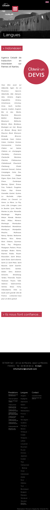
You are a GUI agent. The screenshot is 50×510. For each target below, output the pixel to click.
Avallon (11, 109)
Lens (3, 205)
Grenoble (4, 193)
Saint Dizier (5, 260)
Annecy (18, 100)
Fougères (17, 187)
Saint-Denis (5, 269)
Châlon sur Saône (11, 148)
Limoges (13, 205)
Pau (9, 244)
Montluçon (5, 229)
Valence (4, 284)
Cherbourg (5, 166)
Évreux (18, 184)
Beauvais (17, 115)
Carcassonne (6, 145)
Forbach (9, 187)
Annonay (17, 103)
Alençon (18, 94)
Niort (3, 241)
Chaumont (17, 163)
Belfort (3, 118)
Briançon (17, 133)
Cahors (18, 139)
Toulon (18, 278)
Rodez (11, 253)
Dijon (9, 178)
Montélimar (16, 226)
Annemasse (5, 103)
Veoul (12, 287)
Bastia (18, 112)
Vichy (19, 287)
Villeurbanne (6, 290)
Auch (10, 106)
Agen (12, 88)
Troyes (12, 281)
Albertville (5, 94)
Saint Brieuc (16, 257)
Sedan (3, 272)
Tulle (19, 281)
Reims (18, 250)
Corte (14, 172)
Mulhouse (17, 232)
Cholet (18, 166)
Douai (18, 178)
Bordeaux (17, 124)
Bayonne (4, 115)
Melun (3, 217)
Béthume (17, 121)
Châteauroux (16, 160)
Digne (3, 178)
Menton (18, 217)
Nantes (10, 235)
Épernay (4, 184)
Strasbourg (17, 275)
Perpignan (5, 247)
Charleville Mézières (11, 157)
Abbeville (4, 88)
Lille (7, 205)
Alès (3, 97)
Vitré (15, 290)
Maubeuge (5, 214)
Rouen (18, 253)
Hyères (18, 193)
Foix (2, 187)
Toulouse (4, 281)
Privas (18, 247)
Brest (11, 133)
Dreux (3, 181)
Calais (3, 142)
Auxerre (4, 109)
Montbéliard (5, 226)
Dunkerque (17, 181)
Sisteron (18, 272)
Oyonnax (17, 241)
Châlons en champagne (11, 151)
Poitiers (12, 247)
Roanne (4, 253)
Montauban (16, 223)
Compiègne (5, 172)
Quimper (4, 250)
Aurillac (18, 106)
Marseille (17, 211)
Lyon (12, 208)
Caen (12, 139)
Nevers (4, 238)
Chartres (4, 160)
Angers (18, 97)
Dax (19, 172)
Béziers (4, 124)
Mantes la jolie (7, 211)
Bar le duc (7, 112)
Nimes (18, 238)
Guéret (11, 193)
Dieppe (18, 175)
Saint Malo (12, 263)
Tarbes (3, 278)
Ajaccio (18, 91)
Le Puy (18, 202)
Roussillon (5, 257)
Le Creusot (12, 199)
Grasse (18, 190)
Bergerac (17, 118)
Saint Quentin (15, 266)
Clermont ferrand (7, 169)
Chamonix (17, 154)
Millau (10, 220)
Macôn (18, 208)
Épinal (11, 184)
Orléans (10, 241)
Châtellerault (6, 163)
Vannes (4, 287)
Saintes (18, 269)
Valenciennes (16, 284)
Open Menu (15, 9)
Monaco (18, 220)
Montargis (5, 223)
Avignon (18, 109)
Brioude (4, 136)
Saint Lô (4, 263)
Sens (10, 272)
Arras (3, 106)
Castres (18, 145)
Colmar (18, 169)
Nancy (3, 235)
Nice (11, 238)
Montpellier (16, 229)
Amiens (10, 97)
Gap (10, 190)
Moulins (4, 232)
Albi (11, 94)
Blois (10, 124)
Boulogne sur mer (8, 127)
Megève (18, 214)
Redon (12, 250)
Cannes (18, 142)
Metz (3, 220)
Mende (10, 217)
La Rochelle (7, 196)
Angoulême (5, 100)
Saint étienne (16, 260)
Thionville (11, 278)
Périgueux (17, 244)
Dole (13, 178)
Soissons (4, 275)
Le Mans (10, 202)
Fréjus (3, 190)
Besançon (5, 121)
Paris (3, 244)
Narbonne (17, 235)
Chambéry (5, 154)
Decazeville (5, 175)
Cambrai (10, 142)
